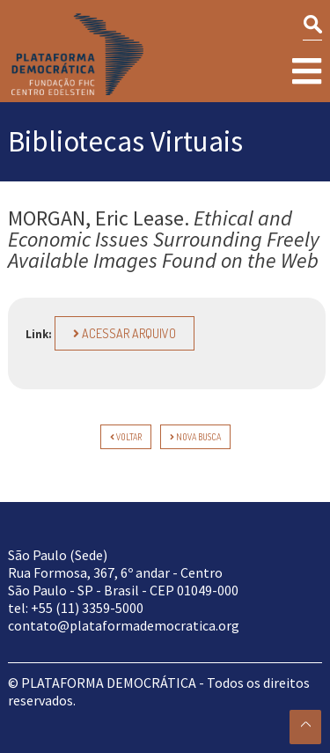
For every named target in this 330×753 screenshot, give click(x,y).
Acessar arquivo (124, 333)
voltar (126, 437)
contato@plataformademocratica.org (123, 625)
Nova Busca (195, 437)
